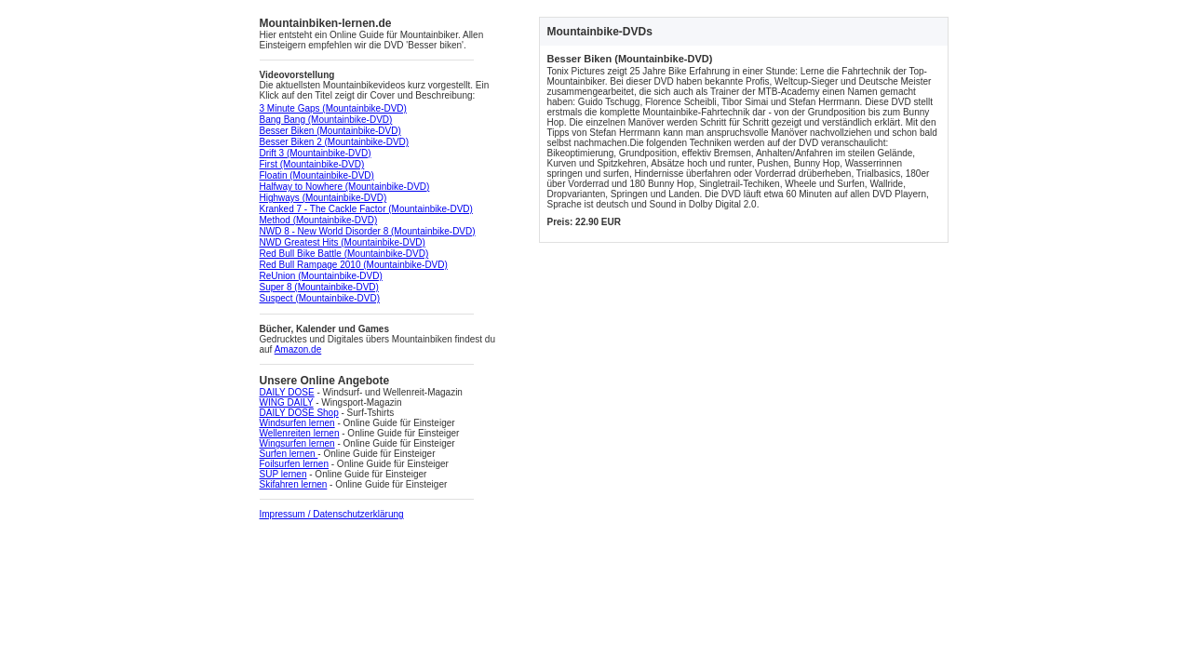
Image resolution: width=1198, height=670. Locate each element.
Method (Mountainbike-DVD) (319, 220)
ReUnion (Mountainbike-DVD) (321, 276)
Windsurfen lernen (297, 423)
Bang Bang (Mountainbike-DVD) (326, 119)
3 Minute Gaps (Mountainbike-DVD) (333, 108)
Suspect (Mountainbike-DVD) (320, 298)
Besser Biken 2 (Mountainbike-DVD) (335, 142)
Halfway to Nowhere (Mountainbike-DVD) (345, 186)
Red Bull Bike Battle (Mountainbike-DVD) (344, 253)
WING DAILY (287, 402)
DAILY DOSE (287, 392)
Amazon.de (298, 349)
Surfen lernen (289, 454)
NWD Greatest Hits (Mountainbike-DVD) (342, 242)
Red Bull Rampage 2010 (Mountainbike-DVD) (354, 265)
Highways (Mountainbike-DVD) (323, 198)
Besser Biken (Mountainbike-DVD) (330, 131)
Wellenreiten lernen (300, 433)
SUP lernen (283, 474)
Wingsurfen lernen (297, 443)
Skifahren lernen (294, 484)
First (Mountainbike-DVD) (312, 164)
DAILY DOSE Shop (299, 413)
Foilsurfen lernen (294, 464)
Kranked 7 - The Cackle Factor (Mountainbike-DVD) (366, 209)
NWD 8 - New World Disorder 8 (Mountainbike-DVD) (368, 231)
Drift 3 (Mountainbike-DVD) (315, 153)
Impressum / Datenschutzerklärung (332, 514)
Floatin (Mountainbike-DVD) (317, 175)
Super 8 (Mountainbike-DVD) (319, 287)
